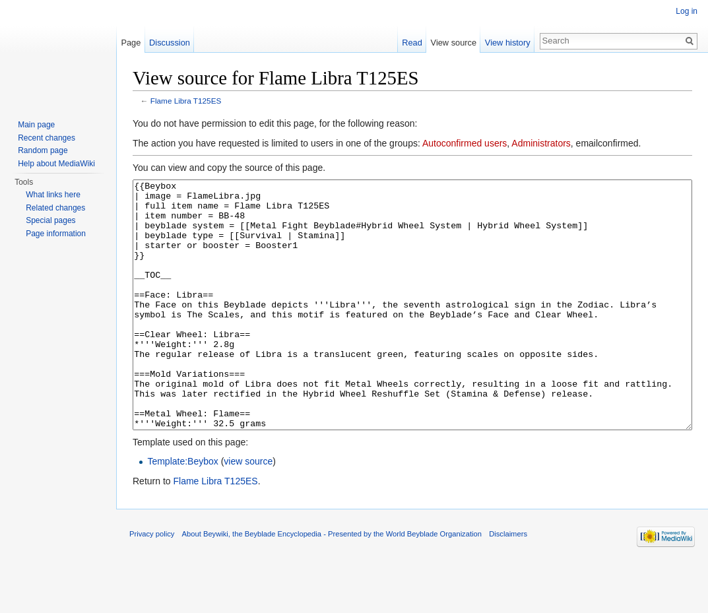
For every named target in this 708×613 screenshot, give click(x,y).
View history (508, 43)
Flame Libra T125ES (186, 100)
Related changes (55, 207)
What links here (53, 194)
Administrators (540, 143)
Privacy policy (151, 583)
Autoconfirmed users (464, 143)
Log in (686, 11)
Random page (42, 150)
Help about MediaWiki (56, 163)
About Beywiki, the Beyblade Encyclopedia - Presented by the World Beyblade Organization (332, 583)
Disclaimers (508, 583)
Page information (56, 233)
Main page (36, 124)
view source (248, 510)
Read (412, 43)
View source (453, 43)
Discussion (169, 43)
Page (131, 43)
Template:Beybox (182, 510)
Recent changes (46, 138)
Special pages (50, 220)
